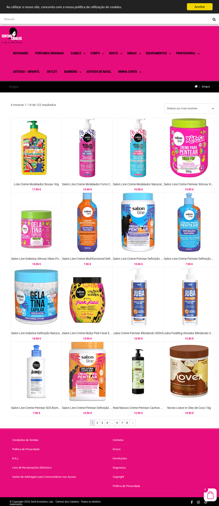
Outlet (52, 72)
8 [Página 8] (127, 422)
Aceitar (200, 6)
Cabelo (76, 53)
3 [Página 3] (102, 422)
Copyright (118, 476)
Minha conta (127, 72)
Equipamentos (156, 53)
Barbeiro (70, 72)
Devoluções (120, 458)
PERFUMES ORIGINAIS (49, 53)
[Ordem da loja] (189, 108)
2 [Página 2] (97, 422)
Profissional (185, 53)
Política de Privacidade (26, 449)
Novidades (20, 53)
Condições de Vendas (25, 440)
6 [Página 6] (117, 422)
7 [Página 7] (122, 422)
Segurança (119, 467)
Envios (117, 449)
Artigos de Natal (98, 72)
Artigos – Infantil (26, 72)
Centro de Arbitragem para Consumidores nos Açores (44, 476)
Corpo (95, 53)
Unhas (132, 53)
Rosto (113, 53)
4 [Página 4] (107, 422)
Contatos (118, 440)
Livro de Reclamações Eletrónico (32, 467)
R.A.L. (15, 458)
